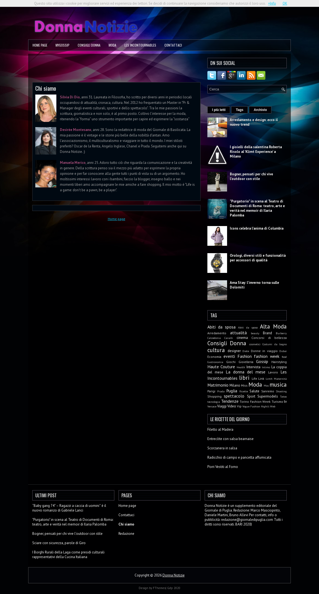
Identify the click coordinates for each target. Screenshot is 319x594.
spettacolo (234, 396)
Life (254, 378)
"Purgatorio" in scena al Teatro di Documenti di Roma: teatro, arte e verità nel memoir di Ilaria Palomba (257, 208)
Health (241, 367)
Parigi (211, 391)
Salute (254, 391)
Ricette (243, 391)
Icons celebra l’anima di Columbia (256, 228)
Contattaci (173, 45)
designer (234, 351)
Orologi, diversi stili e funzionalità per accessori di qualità (258, 257)
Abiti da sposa (221, 327)
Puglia (231, 390)
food (284, 357)
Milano (235, 385)
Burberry (281, 333)
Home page (40, 45)
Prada (221, 391)
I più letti (218, 110)
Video (231, 406)
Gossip (262, 361)
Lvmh (269, 379)
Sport (251, 396)
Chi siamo (45, 88)
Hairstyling (279, 362)
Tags (239, 110)
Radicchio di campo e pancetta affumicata (239, 457)
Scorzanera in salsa (222, 448)
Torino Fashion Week (255, 401)
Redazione (126, 533)
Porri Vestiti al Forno (222, 466)
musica (278, 384)
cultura (216, 350)
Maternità (280, 379)
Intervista (253, 367)
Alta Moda (273, 326)
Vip (239, 406)
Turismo (277, 401)
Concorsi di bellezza (269, 338)
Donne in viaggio (264, 351)
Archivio (260, 110)
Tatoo (283, 396)
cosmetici (254, 344)
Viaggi (222, 406)
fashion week (266, 356)
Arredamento (216, 333)
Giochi (231, 362)
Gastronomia (215, 362)
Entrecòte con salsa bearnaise (230, 438)
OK (285, 3)
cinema (242, 337)
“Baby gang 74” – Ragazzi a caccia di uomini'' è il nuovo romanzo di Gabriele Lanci (69, 508)
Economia (214, 357)
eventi (229, 356)
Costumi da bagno (274, 344)
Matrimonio (217, 385)
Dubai (283, 351)
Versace (211, 406)
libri (244, 377)
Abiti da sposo (247, 327)
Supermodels (267, 396)
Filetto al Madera (220, 429)
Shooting (281, 391)
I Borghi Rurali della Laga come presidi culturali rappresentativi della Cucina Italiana (68, 554)
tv (285, 401)
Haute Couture (221, 366)
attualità (238, 332)
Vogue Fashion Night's (255, 406)
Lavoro (273, 372)
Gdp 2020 (173, 588)
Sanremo (267, 391)
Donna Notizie (174, 575)
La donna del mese (245, 372)
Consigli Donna (89, 45)
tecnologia (213, 402)
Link (261, 378)
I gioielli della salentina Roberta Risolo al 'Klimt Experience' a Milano (256, 152)
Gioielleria (246, 362)
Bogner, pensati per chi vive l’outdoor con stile (251, 176)
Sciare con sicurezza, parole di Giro (59, 543)
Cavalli (228, 338)
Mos (266, 385)
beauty (255, 333)
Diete (245, 351)
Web (272, 406)
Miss (244, 385)
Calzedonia (214, 338)
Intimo (266, 367)
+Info (272, 3)
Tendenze (230, 401)
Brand (267, 333)
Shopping (214, 396)
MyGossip (62, 45)
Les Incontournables (140, 45)
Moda (112, 45)
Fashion (244, 356)
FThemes (159, 588)
